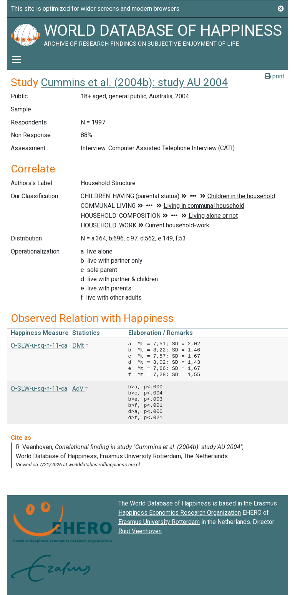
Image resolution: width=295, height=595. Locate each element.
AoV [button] (78, 388)
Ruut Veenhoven (140, 531)
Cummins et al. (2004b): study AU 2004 (134, 82)
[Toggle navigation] (16, 59)
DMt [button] (78, 345)
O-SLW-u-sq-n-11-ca (39, 345)
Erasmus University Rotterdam (159, 521)
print (274, 76)
